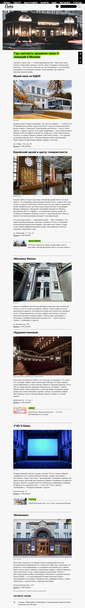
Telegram (80, 54)
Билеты (16, 146)
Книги (45, 3)
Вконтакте (80, 58)
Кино (6, 3)
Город (77, 3)
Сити (9, 6)
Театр (17, 3)
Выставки (30, 3)
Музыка (65, 3)
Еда (54, 3)
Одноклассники (80, 62)
